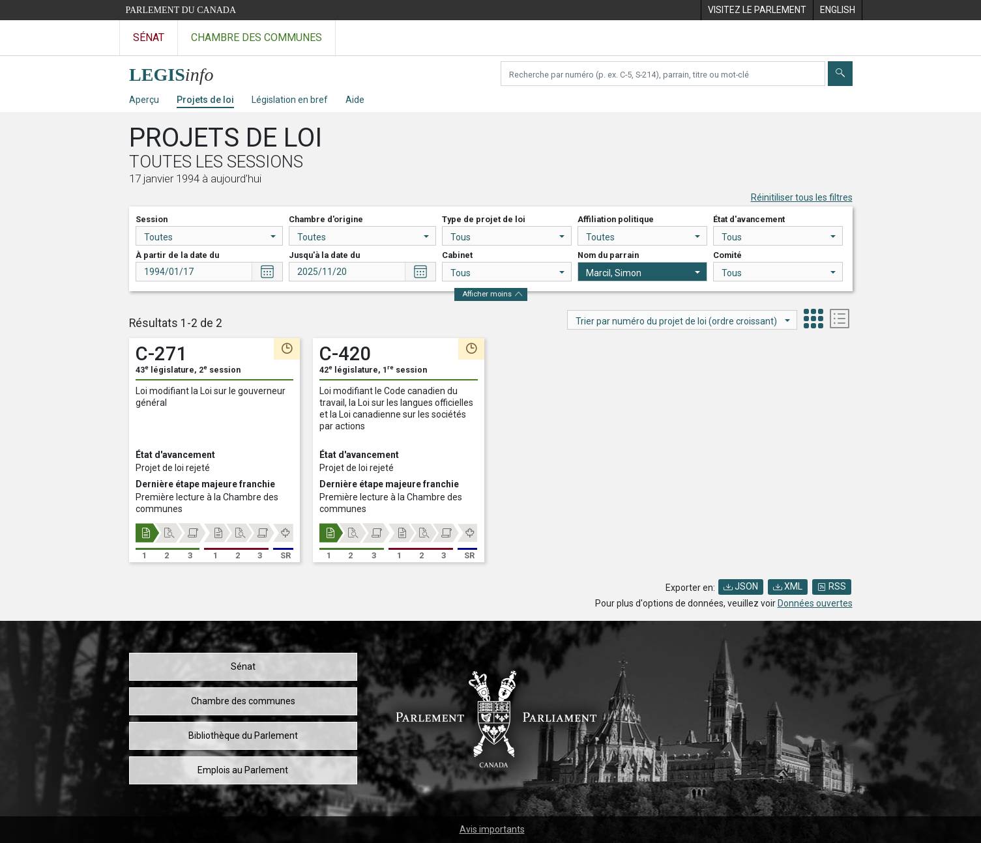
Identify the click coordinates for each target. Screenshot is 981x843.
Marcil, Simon (643, 273)
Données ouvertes (815, 603)
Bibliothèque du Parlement (243, 735)
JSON (741, 586)
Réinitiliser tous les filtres (802, 197)
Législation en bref (290, 99)
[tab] (813, 320)
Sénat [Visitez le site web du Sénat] (148, 37)
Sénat (243, 666)
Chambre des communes (243, 701)
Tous (507, 237)
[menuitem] (757, 10)
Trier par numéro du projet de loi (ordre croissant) (683, 321)
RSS (831, 586)
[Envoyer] (840, 73)
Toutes (210, 237)
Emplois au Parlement (243, 770)
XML (787, 586)
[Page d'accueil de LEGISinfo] (179, 71)
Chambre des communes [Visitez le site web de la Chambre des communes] (256, 37)
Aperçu (144, 99)
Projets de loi (205, 99)
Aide (354, 99)
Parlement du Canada (181, 10)
